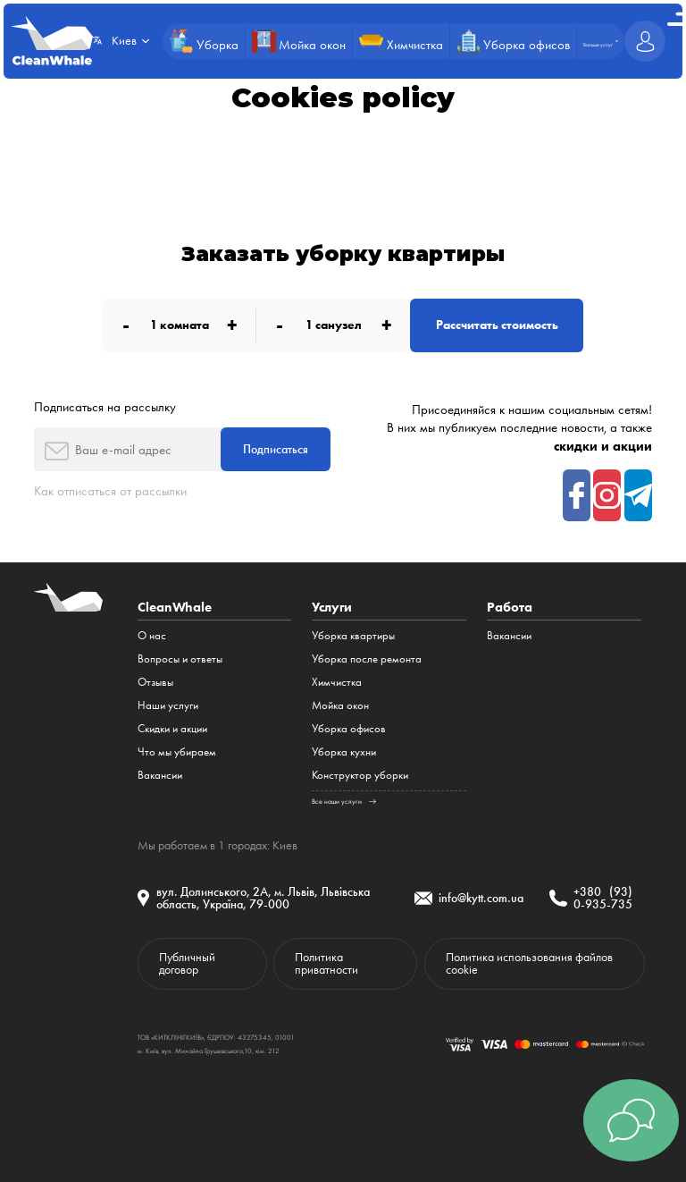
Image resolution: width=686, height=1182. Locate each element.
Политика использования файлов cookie (529, 963)
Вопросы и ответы (180, 658)
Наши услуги (168, 705)
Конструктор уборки (360, 774)
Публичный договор (187, 963)
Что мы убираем (177, 751)
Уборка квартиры (353, 635)
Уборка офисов (349, 728)
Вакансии (160, 774)
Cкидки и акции (172, 728)
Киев (284, 845)
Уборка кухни (344, 751)
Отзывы (155, 681)
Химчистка (337, 681)
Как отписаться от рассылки (110, 491)
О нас (152, 635)
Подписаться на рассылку (105, 407)
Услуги (332, 606)
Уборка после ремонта (367, 658)
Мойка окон (340, 705)
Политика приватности (326, 963)
